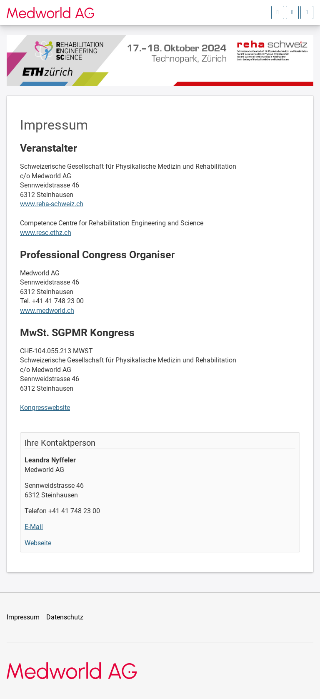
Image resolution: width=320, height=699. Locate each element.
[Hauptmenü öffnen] (306, 12)
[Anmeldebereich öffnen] (277, 12)
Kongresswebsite (45, 408)
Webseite (38, 543)
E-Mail (34, 527)
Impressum (23, 617)
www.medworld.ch (47, 311)
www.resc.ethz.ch (45, 233)
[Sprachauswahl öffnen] (292, 12)
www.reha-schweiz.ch (51, 204)
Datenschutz (64, 617)
